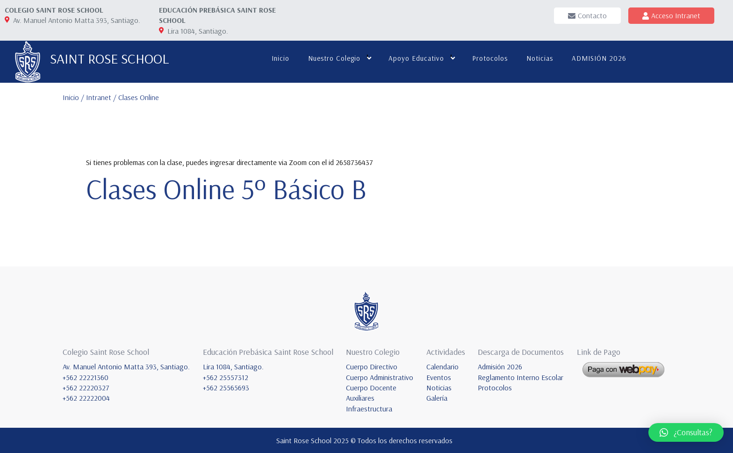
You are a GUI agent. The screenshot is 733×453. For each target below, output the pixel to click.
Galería (436, 398)
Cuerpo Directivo (371, 366)
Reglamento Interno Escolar (520, 377)
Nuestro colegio (334, 58)
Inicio (280, 58)
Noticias (539, 58)
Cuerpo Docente (371, 387)
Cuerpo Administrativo (379, 377)
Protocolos (490, 58)
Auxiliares (360, 398)
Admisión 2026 (500, 366)
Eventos (438, 377)
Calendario (442, 366)
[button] (686, 432)
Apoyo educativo (416, 58)
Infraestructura (369, 408)
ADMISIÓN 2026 (599, 58)
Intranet (99, 97)
